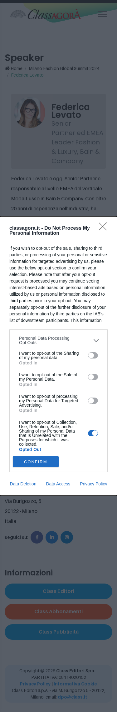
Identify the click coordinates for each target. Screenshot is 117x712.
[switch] (93, 355)
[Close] (105, 228)
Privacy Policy (93, 483)
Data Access (58, 483)
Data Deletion (23, 483)
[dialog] (58, 356)
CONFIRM (35, 461)
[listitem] (58, 340)
